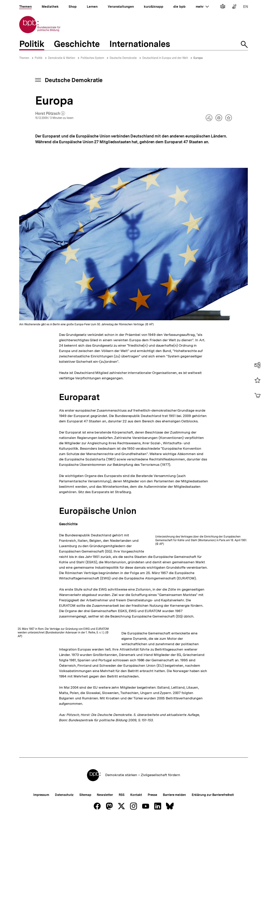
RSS (122, 843)
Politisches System (92, 57)
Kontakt (136, 843)
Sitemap (85, 843)
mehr (202, 6)
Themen (24, 57)
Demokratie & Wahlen (61, 57)
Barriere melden (174, 843)
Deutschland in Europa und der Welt (165, 57)
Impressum (41, 843)
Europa (198, 57)
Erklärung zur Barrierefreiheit (213, 843)
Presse (152, 843)
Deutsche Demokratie (123, 57)
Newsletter (105, 843)
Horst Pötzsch (50, 113)
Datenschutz (64, 843)
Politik (38, 57)
